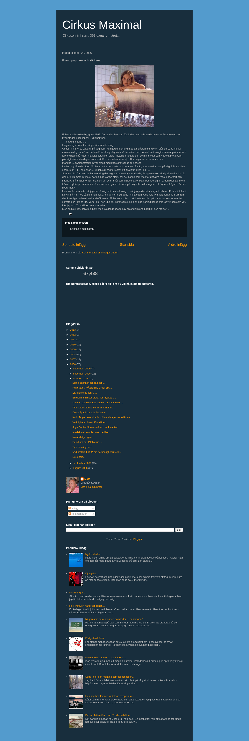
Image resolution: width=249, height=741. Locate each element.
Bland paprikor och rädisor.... (88, 382)
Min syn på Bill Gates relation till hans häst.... (97, 402)
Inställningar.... (77, 592)
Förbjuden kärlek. (95, 638)
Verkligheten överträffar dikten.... (90, 422)
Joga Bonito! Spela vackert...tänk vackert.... (96, 427)
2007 (73, 359)
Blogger (137, 539)
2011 (73, 339)
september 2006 (82, 463)
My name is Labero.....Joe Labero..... (105, 657)
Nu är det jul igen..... (83, 437)
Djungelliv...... (92, 573)
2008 (73, 354)
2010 (73, 344)
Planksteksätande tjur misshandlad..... (93, 407)
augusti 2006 (80, 468)
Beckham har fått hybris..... (87, 442)
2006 (73, 364)
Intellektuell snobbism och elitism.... (92, 432)
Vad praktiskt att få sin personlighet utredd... (97, 452)
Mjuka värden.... (94, 554)
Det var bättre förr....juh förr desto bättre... (108, 715)
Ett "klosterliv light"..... (84, 392)
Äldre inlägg (177, 245)
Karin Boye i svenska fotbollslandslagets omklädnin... (102, 417)
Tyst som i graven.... (83, 447)
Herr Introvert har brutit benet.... (87, 605)
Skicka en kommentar (82, 228)
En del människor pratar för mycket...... (94, 397)
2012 (73, 334)
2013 (73, 329)
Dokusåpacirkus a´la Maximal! (89, 412)
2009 (73, 349)
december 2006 (82, 368)
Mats (87, 478)
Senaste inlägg (74, 245)
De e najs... (78, 456)
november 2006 (82, 373)
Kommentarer (77, 513)
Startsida (127, 245)
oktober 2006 (81, 378)
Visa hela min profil (91, 486)
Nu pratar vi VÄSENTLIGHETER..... (92, 387)
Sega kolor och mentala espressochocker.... (109, 676)
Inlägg (73, 508)
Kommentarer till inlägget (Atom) (100, 252)
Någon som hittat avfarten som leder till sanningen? (114, 619)
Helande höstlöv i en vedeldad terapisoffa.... (109, 696)
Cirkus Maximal (102, 24)
